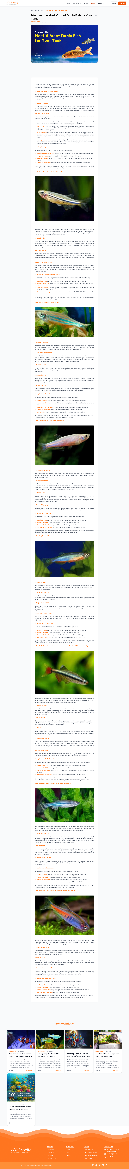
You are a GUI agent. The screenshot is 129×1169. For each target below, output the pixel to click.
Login (114, 3)
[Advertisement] (19, 34)
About (68, 1152)
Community (51, 1152)
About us (101, 3)
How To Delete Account (92, 1155)
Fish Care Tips (52, 1158)
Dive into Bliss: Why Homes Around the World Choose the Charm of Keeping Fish (21, 1056)
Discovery (51, 1149)
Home (68, 3)
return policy (88, 1158)
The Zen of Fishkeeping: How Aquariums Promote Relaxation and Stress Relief (107, 1056)
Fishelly (35, 1165)
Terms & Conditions (91, 1152)
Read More (30, 1070)
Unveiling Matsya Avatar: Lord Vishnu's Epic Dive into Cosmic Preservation (78, 1056)
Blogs (93, 3)
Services (77, 3)
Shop (86, 3)
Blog (42, 10)
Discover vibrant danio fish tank (56, 10)
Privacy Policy (89, 1149)
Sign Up (122, 3)
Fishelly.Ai (50, 1155)
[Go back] (32, 10)
